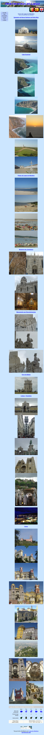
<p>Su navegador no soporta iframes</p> (26, 715)
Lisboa (23, 396)
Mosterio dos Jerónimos (26, 249)
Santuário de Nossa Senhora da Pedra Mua (26, 17)
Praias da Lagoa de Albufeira (26, 175)
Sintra (26, 526)
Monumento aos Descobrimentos (26, 312)
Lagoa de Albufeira (33, 731)
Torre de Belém (26, 374)
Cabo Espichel (26, 54)
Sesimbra (28, 396)
